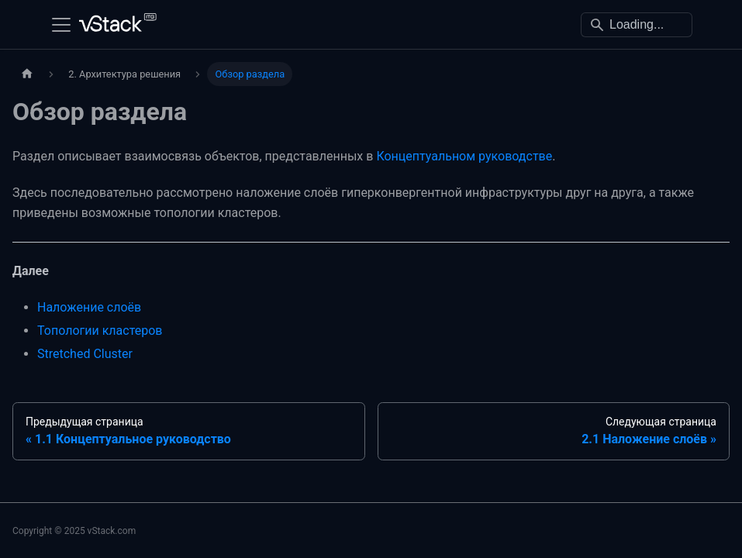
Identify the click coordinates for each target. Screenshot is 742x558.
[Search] (636, 24)
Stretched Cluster (85, 353)
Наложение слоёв (89, 307)
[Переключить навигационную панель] (61, 24)
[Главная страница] (27, 74)
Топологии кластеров (99, 330)
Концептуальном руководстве (464, 156)
